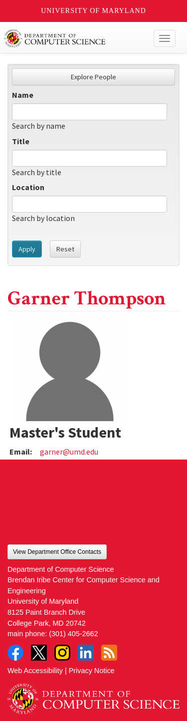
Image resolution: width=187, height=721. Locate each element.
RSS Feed (109, 653)
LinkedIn (86, 653)
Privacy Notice (92, 671)
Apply (26, 248)
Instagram (62, 653)
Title (20, 141)
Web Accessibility (35, 671)
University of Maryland (93, 10)
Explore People (93, 76)
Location (28, 187)
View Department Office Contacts (57, 551)
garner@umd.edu (69, 452)
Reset (65, 248)
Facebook (15, 653)
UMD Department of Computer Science (75, 38)
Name (22, 95)
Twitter (39, 653)
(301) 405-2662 (73, 634)
